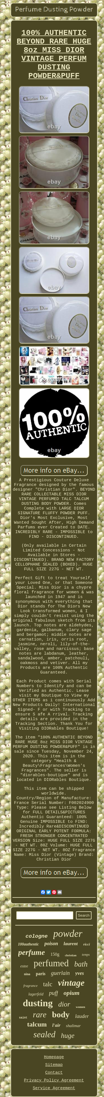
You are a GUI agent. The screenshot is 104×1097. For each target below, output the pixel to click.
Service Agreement (54, 1088)
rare (40, 1014)
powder (67, 933)
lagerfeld (35, 994)
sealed (44, 1034)
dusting (38, 1003)
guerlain (60, 973)
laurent (71, 943)
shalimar (73, 1025)
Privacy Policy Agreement (54, 1080)
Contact (54, 1072)
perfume (31, 952)
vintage (71, 983)
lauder (82, 1016)
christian (71, 955)
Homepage (54, 1057)
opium (71, 992)
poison (51, 943)
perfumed (51, 963)
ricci (86, 944)
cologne (37, 936)
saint (23, 1017)
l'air (56, 1025)
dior (64, 1004)
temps (86, 955)
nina (27, 974)
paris (40, 973)
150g (54, 954)
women (80, 1006)
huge (68, 1035)
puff (53, 993)
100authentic (28, 944)
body (60, 1014)
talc (47, 984)
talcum (37, 1024)
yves (79, 973)
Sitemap (54, 1065)
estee (24, 966)
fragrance (30, 985)
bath (81, 964)
